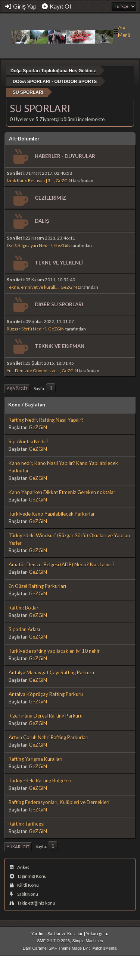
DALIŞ (42, 221)
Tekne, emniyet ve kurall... (33, 287)
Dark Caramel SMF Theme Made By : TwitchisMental (70, 948)
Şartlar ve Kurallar (65, 933)
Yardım (37, 933)
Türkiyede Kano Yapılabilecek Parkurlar (52, 514)
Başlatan (35, 405)
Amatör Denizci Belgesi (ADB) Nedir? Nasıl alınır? (62, 564)
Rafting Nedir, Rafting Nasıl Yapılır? (46, 420)
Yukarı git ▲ (97, 933)
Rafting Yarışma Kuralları (35, 759)
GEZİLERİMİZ (50, 198)
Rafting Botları (24, 608)
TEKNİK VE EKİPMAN (59, 346)
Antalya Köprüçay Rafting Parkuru (46, 694)
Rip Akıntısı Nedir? (29, 441)
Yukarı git (18, 846)
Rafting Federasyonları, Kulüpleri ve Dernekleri (59, 802)
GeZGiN (64, 180)
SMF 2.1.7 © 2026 (53, 940)
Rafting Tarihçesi (26, 824)
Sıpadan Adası (24, 629)
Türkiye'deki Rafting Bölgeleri (40, 781)
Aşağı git (17, 388)
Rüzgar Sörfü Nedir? (26, 329)
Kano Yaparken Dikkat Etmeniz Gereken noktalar (62, 492)
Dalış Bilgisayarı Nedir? (29, 245)
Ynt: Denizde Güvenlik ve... (33, 370)
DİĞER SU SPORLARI (59, 304)
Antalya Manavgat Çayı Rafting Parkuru (51, 672)
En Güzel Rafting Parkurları (37, 586)
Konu (14, 405)
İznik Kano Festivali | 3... (30, 180)
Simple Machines (87, 940)
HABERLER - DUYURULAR (65, 156)
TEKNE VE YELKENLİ (59, 263)
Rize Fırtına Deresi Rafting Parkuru (46, 716)
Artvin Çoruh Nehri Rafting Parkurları (48, 737)
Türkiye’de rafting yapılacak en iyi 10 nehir (54, 651)
